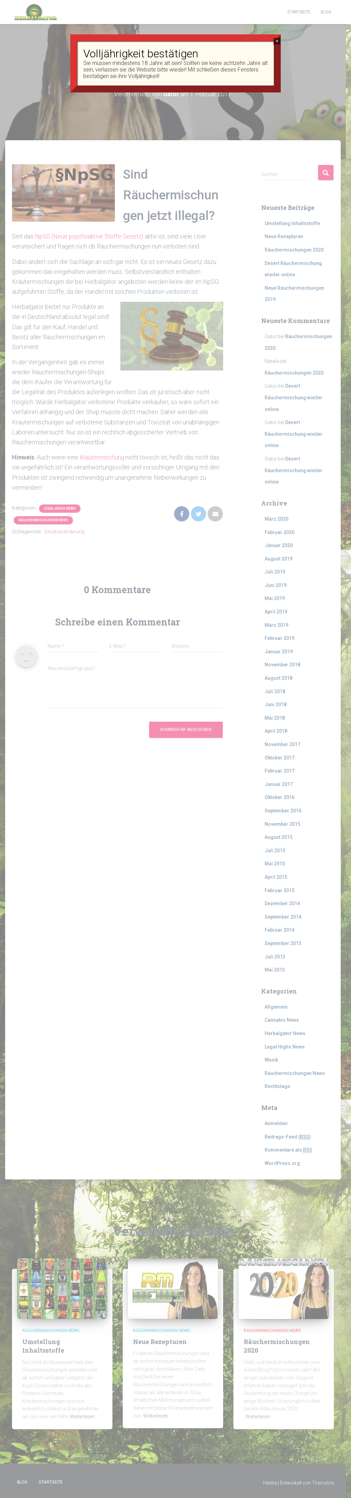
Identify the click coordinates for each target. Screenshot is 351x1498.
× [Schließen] (277, 41)
